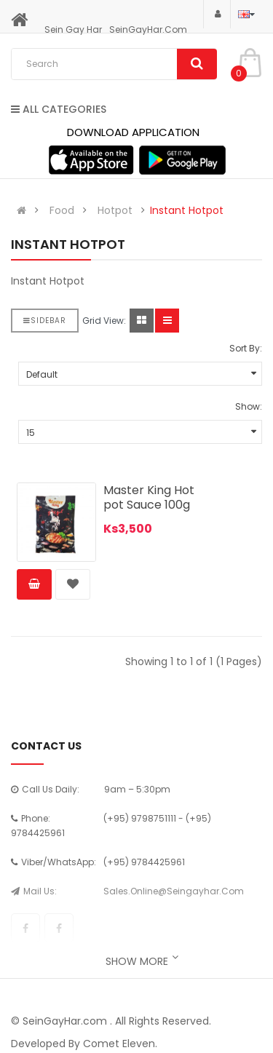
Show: (248, 406)
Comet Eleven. (120, 1043)
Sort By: (245, 348)
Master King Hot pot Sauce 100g (148, 497)
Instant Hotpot (186, 210)
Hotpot (115, 210)
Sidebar (44, 320)
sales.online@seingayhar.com (173, 891)
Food (62, 210)
